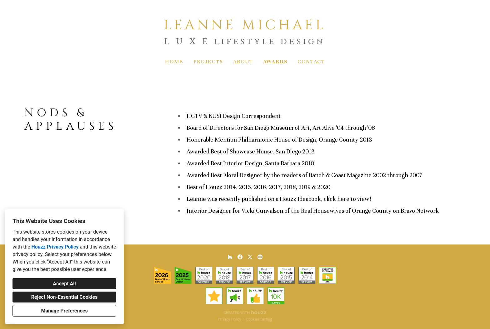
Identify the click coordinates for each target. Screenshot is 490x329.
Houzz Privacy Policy (54, 247)
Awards (275, 61)
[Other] (260, 257)
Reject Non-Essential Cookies (64, 297)
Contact (311, 61)
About (243, 61)
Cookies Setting (259, 319)
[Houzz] (230, 257)
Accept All (64, 284)
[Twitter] (250, 257)
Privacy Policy (229, 319)
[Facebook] (240, 257)
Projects (208, 61)
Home (174, 61)
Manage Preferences (64, 311)
